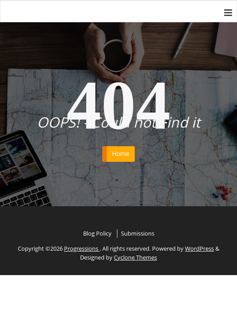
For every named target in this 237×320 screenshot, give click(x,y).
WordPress (199, 248)
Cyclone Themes (135, 257)
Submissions (137, 233)
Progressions (82, 248)
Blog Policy (97, 233)
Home (120, 153)
